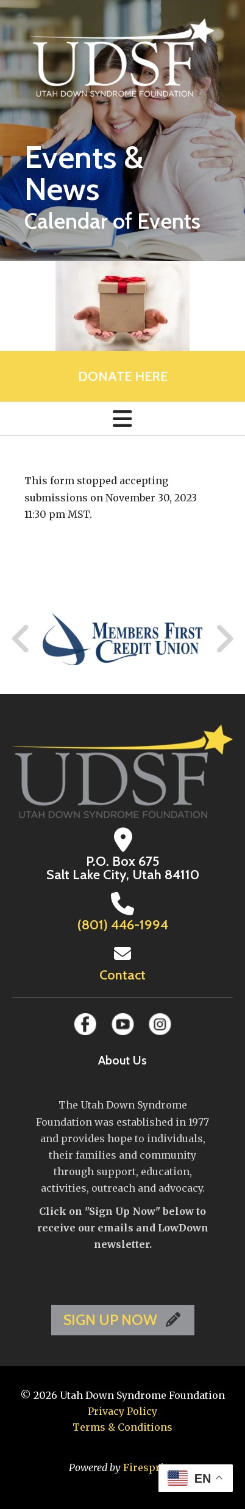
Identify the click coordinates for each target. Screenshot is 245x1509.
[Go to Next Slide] (224, 639)
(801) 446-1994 (122, 925)
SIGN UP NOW (122, 1320)
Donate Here (123, 376)
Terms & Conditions (122, 1427)
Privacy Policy (122, 1411)
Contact (122, 975)
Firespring (150, 1467)
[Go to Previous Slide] (21, 639)
